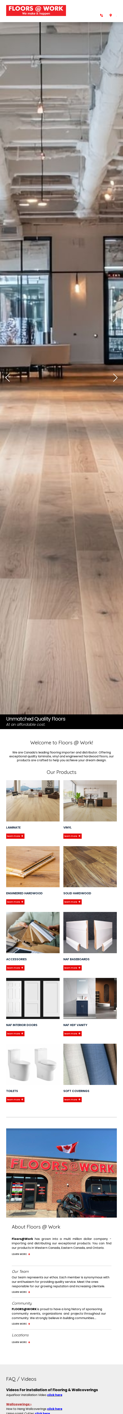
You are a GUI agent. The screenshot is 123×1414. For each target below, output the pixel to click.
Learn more (21, 1254)
